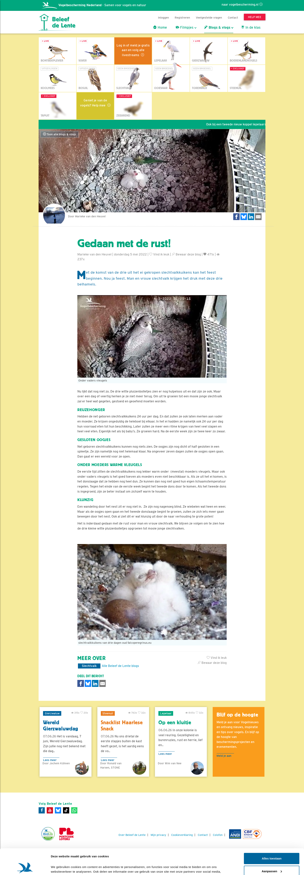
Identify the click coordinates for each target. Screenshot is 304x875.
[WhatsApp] (74, 810)
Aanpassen (272, 846)
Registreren (182, 17)
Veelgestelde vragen (209, 17)
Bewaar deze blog (186, 254)
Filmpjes (184, 27)
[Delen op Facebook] (236, 216)
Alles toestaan (272, 834)
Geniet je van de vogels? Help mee (93, 103)
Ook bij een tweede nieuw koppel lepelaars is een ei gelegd (251, 124)
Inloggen (163, 17)
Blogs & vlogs (217, 27)
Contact (233, 17)
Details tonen (60, 867)
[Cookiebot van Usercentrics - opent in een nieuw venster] (25, 867)
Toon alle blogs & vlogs (59, 134)
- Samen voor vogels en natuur (93, 5)
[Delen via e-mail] (258, 216)
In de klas (251, 27)
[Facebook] (42, 810)
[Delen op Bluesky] (243, 216)
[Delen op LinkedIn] (251, 216)
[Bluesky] (58, 810)
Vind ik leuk (159, 254)
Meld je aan (224, 755)
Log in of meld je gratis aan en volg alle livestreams (133, 50)
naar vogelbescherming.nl (240, 4)
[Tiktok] (66, 810)
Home (160, 27)
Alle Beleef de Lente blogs (120, 666)
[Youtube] (50, 810)
